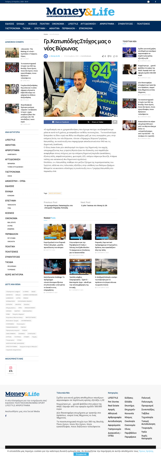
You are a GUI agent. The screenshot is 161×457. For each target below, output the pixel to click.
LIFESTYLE (73, 23)
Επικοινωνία (85, 28)
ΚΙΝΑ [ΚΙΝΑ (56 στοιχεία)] (8, 314)
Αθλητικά (54, 28)
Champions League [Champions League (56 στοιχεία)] (13, 291)
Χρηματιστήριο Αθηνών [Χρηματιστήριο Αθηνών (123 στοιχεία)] (28, 346)
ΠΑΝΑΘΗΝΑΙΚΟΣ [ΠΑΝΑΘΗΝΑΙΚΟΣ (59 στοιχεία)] (12, 327)
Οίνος (9, 176)
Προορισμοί (11, 266)
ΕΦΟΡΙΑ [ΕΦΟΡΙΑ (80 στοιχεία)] (18, 304)
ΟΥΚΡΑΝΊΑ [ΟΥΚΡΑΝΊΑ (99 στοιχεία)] (10, 324)
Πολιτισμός (143, 23)
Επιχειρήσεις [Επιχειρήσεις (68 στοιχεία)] (10, 308)
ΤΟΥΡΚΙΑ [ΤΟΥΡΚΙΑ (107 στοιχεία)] (18, 337)
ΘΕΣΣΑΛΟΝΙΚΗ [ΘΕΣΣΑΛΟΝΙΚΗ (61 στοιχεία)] (30, 308)
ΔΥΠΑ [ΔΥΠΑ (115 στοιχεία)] (18, 298)
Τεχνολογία (11, 205)
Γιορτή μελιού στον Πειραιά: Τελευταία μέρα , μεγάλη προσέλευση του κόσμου (54, 249)
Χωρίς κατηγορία (14, 274)
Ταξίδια (26, 28)
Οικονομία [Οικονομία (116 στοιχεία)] (21, 324)
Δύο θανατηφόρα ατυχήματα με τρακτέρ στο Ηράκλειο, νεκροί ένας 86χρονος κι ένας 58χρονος (147, 87)
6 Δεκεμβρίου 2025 (102, 257)
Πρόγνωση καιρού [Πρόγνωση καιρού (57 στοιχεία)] (12, 330)
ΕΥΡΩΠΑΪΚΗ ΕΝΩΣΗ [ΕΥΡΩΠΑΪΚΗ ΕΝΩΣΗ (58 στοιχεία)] (25, 301)
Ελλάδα (20, 23)
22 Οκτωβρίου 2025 (102, 291)
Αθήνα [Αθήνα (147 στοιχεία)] (18, 295)
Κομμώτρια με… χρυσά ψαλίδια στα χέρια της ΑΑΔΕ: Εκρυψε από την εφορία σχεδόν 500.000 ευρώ (147, 70)
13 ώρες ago (25, 124)
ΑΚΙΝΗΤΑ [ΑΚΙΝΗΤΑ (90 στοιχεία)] (9, 295)
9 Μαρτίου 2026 (49, 254)
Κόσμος (32, 23)
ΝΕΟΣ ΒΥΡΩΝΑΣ (55, 194)
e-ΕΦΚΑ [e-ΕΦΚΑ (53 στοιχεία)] (25, 291)
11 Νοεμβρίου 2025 (76, 294)
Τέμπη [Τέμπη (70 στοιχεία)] (34, 337)
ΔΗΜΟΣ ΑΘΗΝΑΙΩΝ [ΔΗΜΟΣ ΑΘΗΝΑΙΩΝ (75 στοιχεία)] (30, 295)
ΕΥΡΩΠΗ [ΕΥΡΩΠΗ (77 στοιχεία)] (9, 304)
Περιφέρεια (11, 164)
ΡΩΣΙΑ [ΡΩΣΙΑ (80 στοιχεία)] (25, 330)
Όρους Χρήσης (146, 451)
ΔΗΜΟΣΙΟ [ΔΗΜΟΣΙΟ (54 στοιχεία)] (9, 298)
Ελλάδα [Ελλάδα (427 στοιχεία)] (26, 304)
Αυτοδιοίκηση (88, 23)
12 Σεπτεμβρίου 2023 (71, 56)
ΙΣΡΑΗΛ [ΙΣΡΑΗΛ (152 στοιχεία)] (8, 311)
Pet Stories (11, 238)
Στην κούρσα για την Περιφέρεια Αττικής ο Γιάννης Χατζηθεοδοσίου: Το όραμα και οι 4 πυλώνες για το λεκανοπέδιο (79, 251)
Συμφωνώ (81, 454)
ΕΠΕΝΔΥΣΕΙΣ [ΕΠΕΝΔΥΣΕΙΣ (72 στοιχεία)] (10, 301)
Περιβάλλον (68, 28)
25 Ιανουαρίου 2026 (76, 259)
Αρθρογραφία (107, 23)
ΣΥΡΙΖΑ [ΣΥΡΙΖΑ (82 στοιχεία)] (8, 337)
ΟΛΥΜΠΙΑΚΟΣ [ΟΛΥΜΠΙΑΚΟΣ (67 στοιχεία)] (26, 320)
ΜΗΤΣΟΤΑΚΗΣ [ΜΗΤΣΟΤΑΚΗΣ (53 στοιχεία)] (31, 317)
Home (46, 34)
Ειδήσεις (9, 23)
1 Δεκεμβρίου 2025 (50, 297)
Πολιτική (44, 23)
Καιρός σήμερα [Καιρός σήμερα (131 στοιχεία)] (18, 314)
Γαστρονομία (12, 28)
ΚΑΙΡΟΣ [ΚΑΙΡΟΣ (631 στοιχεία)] (17, 311)
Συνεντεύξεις (125, 23)
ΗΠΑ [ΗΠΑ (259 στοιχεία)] (20, 308)
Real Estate (11, 222)
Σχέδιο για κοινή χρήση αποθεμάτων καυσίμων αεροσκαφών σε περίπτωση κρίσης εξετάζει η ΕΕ (147, 53)
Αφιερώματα (11, 154)
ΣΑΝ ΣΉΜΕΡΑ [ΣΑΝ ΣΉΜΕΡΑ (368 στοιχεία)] (10, 333)
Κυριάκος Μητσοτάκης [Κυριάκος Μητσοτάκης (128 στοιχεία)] (14, 317)
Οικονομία (58, 23)
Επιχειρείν (10, 229)
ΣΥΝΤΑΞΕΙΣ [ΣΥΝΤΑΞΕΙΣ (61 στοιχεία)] (31, 333)
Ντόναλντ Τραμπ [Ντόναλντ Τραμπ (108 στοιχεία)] (12, 320)
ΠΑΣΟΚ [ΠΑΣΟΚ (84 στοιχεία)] (23, 327)
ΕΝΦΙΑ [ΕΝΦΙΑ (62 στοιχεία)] (26, 298)
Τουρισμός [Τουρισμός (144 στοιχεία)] (10, 340)
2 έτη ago (25, 59)
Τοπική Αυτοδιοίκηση (15, 167)
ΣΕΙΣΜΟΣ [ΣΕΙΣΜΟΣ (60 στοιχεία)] (22, 333)
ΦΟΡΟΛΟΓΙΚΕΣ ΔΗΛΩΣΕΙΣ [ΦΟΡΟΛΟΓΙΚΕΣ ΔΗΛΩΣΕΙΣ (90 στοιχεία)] (15, 343)
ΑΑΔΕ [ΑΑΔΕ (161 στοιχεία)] (33, 291)
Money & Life (55, 56)
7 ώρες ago (25, 80)
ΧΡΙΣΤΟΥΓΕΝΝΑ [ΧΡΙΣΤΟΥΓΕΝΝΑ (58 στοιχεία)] (11, 346)
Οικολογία (11, 242)
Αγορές (10, 226)
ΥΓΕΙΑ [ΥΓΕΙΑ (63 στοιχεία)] (19, 340)
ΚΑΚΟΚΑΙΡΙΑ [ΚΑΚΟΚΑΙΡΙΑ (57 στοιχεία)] (27, 311)
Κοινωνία (10, 196)
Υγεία (9, 208)
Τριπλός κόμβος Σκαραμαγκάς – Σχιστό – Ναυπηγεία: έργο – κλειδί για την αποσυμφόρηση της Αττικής (80, 286)
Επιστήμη (39, 28)
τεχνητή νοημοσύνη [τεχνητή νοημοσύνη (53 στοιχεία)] (13, 350)
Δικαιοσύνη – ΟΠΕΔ (15, 181)
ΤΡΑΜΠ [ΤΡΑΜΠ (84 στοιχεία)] (26, 337)
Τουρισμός (11, 270)
